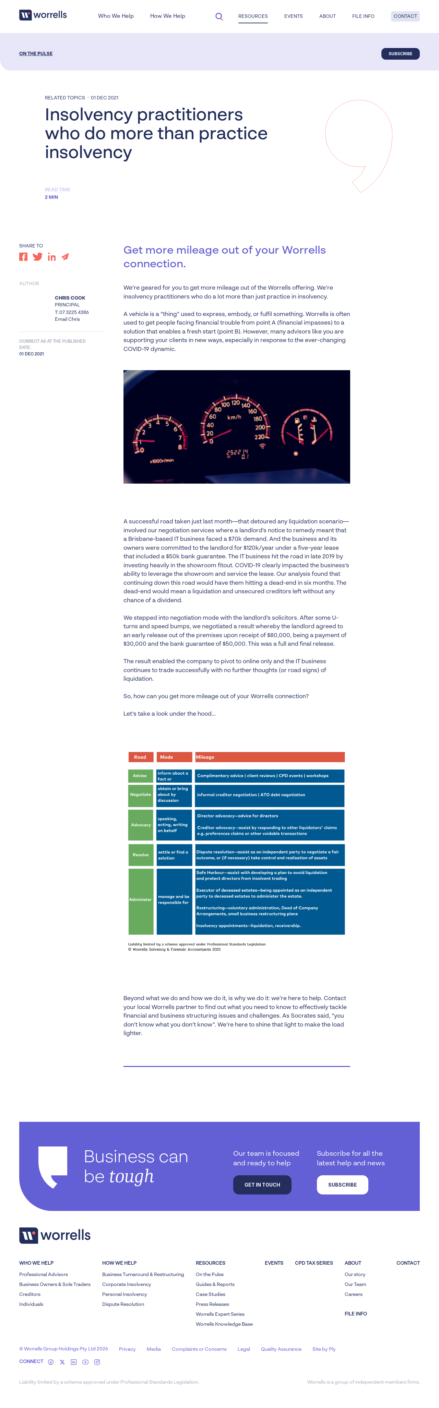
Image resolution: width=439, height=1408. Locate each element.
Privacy (127, 1349)
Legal (244, 1349)
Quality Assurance (281, 1349)
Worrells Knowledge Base (224, 1324)
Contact (405, 16)
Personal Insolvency (124, 1294)
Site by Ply (324, 1349)
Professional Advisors (43, 1274)
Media (154, 1349)
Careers (354, 1294)
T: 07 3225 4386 (72, 312)
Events (293, 16)
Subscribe (401, 53)
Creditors (29, 1294)
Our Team (355, 1284)
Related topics (65, 98)
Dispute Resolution (123, 1304)
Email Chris (67, 319)
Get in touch (262, 1185)
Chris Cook (70, 298)
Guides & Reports (215, 1284)
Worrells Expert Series (220, 1314)
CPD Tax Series (314, 1263)
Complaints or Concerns (199, 1349)
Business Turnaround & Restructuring (143, 1274)
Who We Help (116, 16)
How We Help (167, 16)
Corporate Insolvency (126, 1284)
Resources (253, 16)
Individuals (31, 1304)
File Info (363, 16)
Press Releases (212, 1304)
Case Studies (210, 1294)
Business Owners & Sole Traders (55, 1284)
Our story (355, 1274)
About (327, 16)
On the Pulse (35, 53)
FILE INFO (356, 1314)
